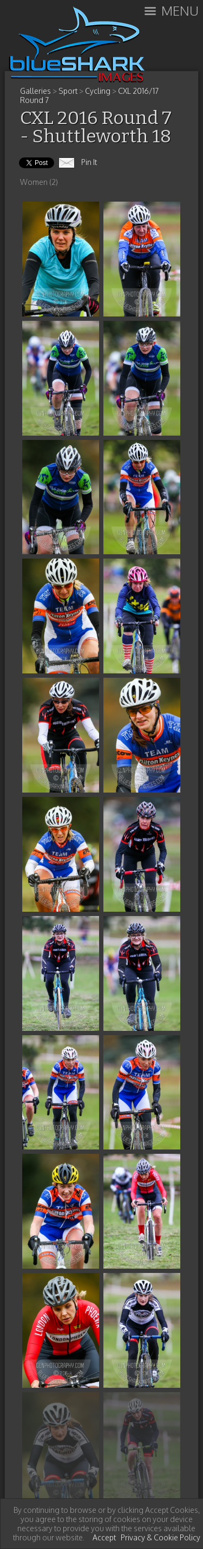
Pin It (89, 162)
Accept (104, 1537)
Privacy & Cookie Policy (160, 1537)
